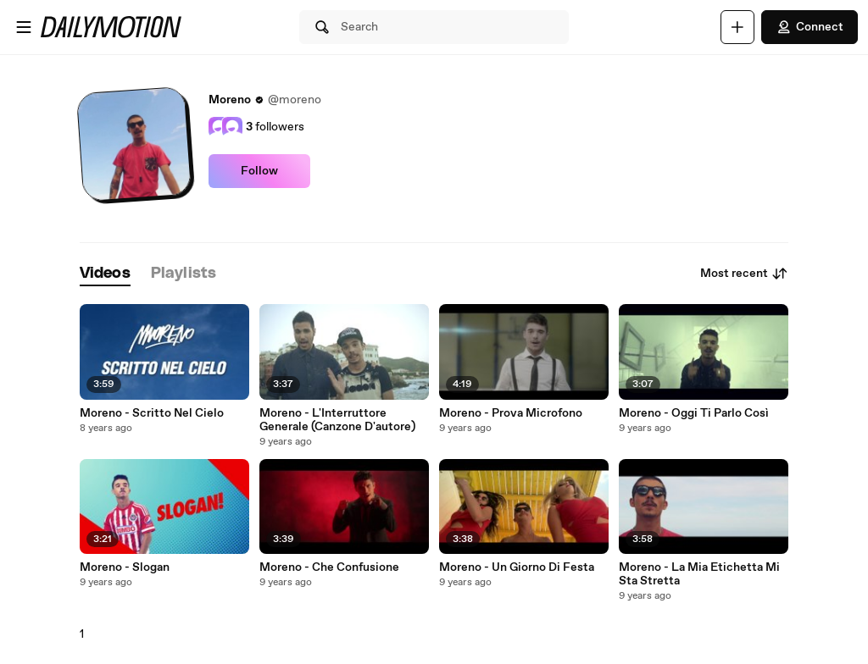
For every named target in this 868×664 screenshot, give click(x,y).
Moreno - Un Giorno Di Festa (516, 567)
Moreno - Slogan (125, 567)
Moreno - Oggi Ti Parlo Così (694, 413)
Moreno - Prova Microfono (510, 413)
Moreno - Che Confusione (329, 567)
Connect (809, 27)
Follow (259, 171)
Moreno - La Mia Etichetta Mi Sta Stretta (699, 574)
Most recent (744, 273)
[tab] (105, 274)
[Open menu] (23, 27)
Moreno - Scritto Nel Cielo (152, 413)
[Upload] (737, 27)
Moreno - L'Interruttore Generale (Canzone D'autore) (337, 420)
